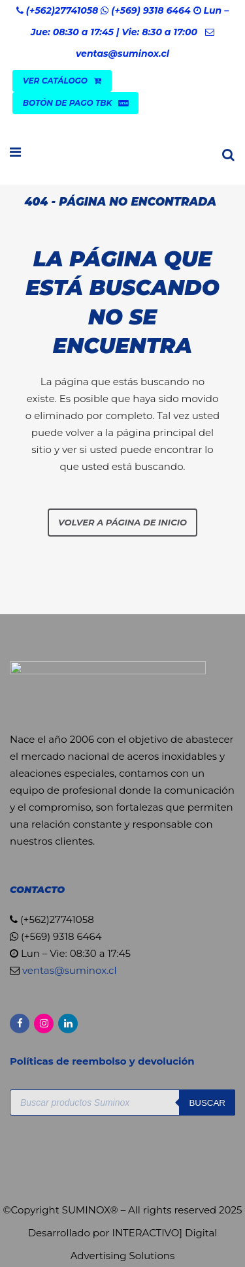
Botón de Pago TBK (76, 103)
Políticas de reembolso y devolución (103, 1061)
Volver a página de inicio (122, 522)
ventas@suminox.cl (122, 53)
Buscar (207, 1103)
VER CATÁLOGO (62, 81)
